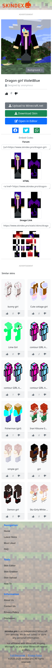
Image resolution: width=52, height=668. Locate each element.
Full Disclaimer (18, 655)
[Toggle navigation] (46, 4)
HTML (26, 181)
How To (8, 584)
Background (34, 69)
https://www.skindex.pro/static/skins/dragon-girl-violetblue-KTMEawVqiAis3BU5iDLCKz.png (26, 225)
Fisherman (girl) (13, 428)
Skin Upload (10, 578)
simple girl (12, 469)
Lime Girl (13, 347)
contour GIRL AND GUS (16, 387)
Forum (26, 141)
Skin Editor (10, 565)
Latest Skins (10, 537)
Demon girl (13, 509)
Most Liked (10, 543)
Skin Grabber (11, 571)
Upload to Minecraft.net (26, 106)
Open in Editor (26, 121)
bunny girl (13, 306)
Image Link (26, 220)
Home (7, 531)
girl (39, 469)
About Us (9, 600)
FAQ (6, 549)
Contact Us (10, 606)
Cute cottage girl (39, 306)
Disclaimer (9, 618)
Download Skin (26, 113)
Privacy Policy (11, 612)
